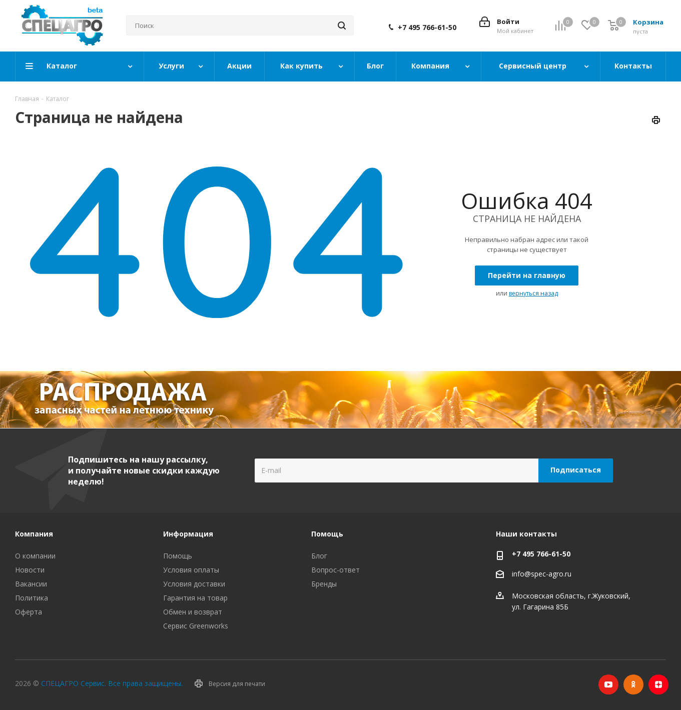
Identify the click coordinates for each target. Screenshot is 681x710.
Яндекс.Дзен (658, 684)
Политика (31, 597)
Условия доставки (194, 583)
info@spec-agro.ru (541, 573)
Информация (188, 533)
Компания (34, 533)
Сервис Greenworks (195, 625)
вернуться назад (533, 293)
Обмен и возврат (192, 611)
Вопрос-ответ (335, 569)
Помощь (177, 555)
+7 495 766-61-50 (427, 27)
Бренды (324, 583)
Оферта (28, 611)
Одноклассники (633, 684)
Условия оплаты (191, 569)
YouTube (608, 684)
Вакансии (31, 583)
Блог (319, 555)
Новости (30, 569)
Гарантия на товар (195, 597)
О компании (35, 555)
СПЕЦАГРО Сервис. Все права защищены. (112, 683)
